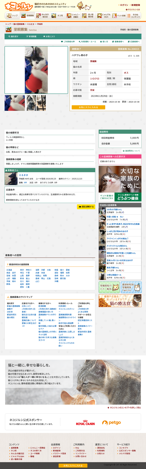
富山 (28, 278)
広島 (49, 278)
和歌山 (38, 275)
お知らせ (101, 453)
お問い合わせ (81, 456)
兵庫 (37, 272)
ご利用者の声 (68, 41)
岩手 (14, 272)
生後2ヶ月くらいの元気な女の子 (120, 260)
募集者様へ (118, 41)
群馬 (8, 284)
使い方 (104, 41)
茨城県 (93, 61)
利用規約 (62, 306)
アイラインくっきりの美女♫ (117, 238)
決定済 (10, 311)
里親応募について (29, 320)
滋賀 (37, 269)
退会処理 (56, 456)
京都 (43, 269)
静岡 (28, 284)
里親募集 (14, 447)
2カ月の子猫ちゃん (114, 209)
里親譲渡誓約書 (65, 314)
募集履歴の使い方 (45, 311)
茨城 (92, 89)
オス (126, 72)
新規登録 (135, 4)
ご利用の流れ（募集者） (47, 308)
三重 (28, 287)
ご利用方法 (80, 450)
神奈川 (28, 269)
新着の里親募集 (13, 306)
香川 (62, 269)
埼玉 (22, 272)
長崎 (56, 275)
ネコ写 (14, 450)
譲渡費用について (131, 150)
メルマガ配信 (124, 453)
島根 (37, 278)
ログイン (124, 4)
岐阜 (22, 284)
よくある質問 (83, 311)
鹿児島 (63, 278)
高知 (56, 272)
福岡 (62, 272)
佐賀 (68, 272)
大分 (68, 275)
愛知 (22, 287)
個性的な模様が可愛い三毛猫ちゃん (121, 253)
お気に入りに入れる (73, 465)
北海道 (9, 269)
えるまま (23, 175)
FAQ (77, 447)
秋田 (14, 275)
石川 (22, 281)
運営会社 (101, 447)
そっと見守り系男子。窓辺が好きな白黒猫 (123, 224)
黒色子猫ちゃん (113, 267)
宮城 (8, 275)
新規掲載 (31, 36)
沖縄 (56, 281)
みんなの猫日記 (17, 453)
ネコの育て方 (35, 450)
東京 (22, 269)
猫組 (32, 456)
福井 (28, 281)
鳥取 (45, 275)
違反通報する (86, 206)
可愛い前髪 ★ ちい (115, 216)
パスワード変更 (59, 453)
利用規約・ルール (87, 41)
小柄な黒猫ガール (114, 274)
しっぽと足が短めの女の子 (117, 231)
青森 (8, 272)
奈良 (43, 272)
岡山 (43, 278)
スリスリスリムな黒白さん (117, 245)
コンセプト (123, 447)
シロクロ (94, 78)
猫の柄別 (10, 317)
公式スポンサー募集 (127, 450)
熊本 (62, 275)
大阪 (49, 269)
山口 (37, 281)
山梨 (22, 275)
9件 (25, 182)
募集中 (10, 308)
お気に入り (49, 36)
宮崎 (56, 278)
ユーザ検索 (35, 453)
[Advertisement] (73, 120)
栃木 (14, 281)
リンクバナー (80, 453)
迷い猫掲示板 (16, 459)
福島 (14, 278)
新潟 (22, 278)
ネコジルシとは (133, 9)
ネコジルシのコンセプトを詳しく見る (125, 407)
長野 (28, 275)
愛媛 (68, 269)
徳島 (56, 269)
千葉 (28, 272)
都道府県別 (11, 314)
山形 (8, 278)
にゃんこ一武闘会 (37, 447)
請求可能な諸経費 (66, 323)
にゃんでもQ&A (17, 456)
